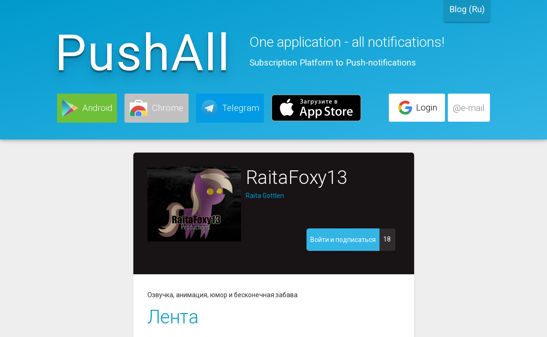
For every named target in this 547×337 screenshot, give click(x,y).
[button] (87, 108)
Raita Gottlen (265, 195)
